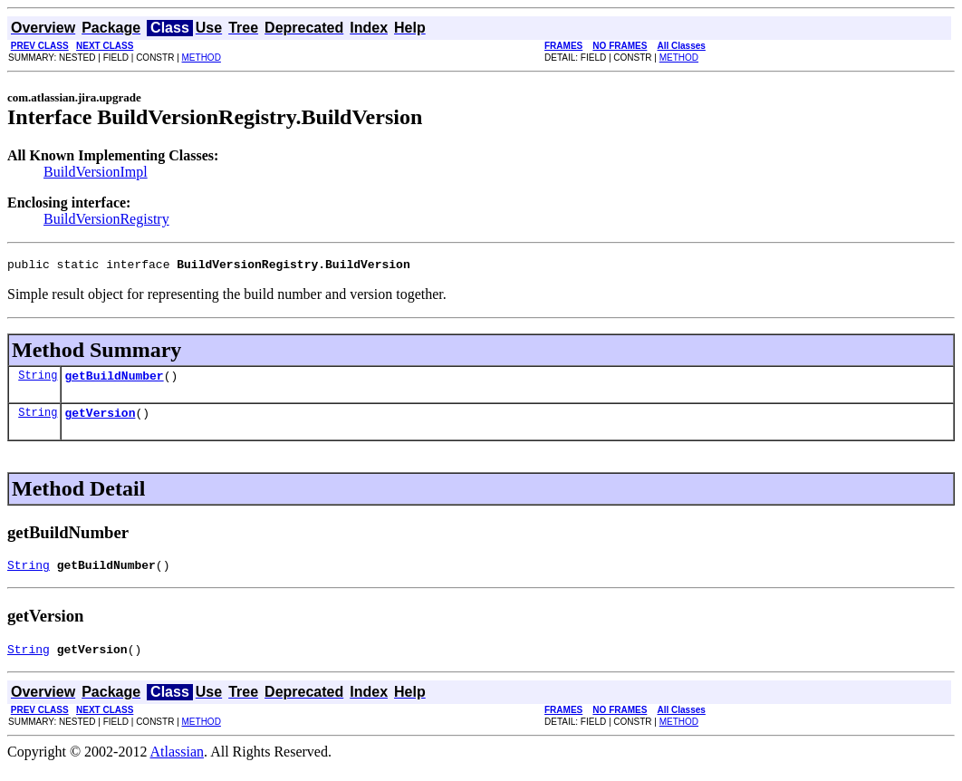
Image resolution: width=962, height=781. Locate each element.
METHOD (201, 58)
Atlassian (177, 765)
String (37, 380)
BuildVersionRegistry (106, 219)
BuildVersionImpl (95, 171)
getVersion (99, 420)
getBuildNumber (113, 380)
